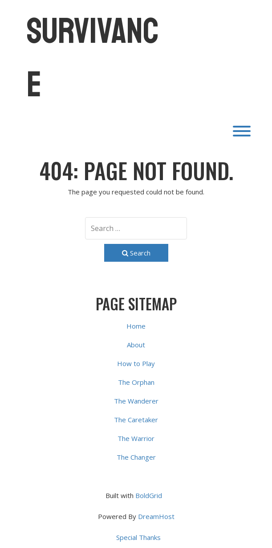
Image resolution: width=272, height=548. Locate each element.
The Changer (136, 457)
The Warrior (136, 438)
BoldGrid (148, 495)
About (136, 344)
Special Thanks (138, 537)
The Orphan (136, 382)
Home (136, 325)
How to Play (136, 363)
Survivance (93, 58)
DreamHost (156, 516)
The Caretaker (136, 419)
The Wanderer (136, 400)
